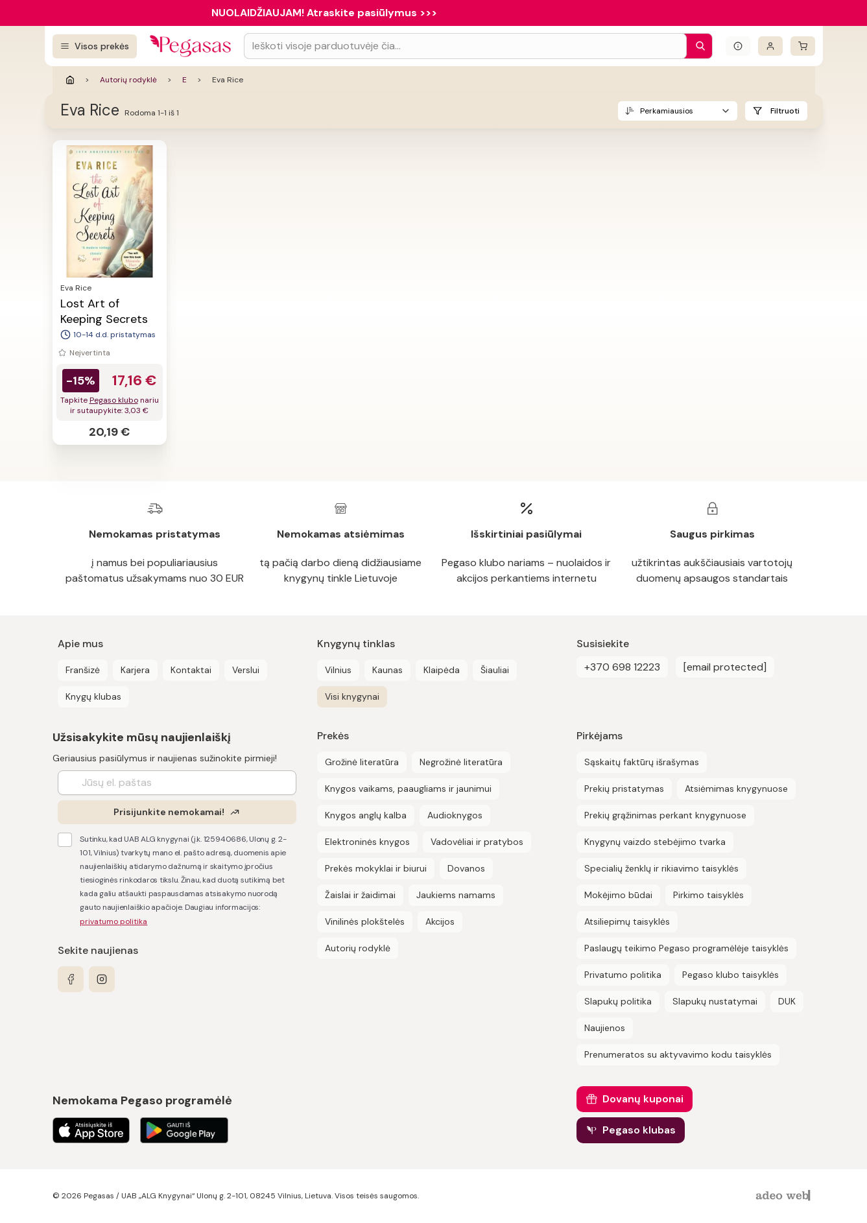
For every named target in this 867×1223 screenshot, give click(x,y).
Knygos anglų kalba (366, 815)
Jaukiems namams (455, 895)
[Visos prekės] (95, 46)
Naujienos (604, 1028)
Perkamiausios (666, 111)
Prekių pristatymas (624, 788)
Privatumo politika (622, 974)
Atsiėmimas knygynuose (736, 788)
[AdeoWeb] (784, 1196)
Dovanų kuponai (642, 1099)
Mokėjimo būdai (618, 895)
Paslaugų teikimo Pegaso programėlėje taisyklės (686, 948)
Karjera (135, 670)
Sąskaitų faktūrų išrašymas (641, 762)
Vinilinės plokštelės (365, 921)
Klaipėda (441, 670)
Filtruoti (785, 111)
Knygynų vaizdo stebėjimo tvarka (655, 842)
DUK (787, 1001)
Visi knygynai (352, 696)
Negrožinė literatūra (461, 762)
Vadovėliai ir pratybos (477, 842)
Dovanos (466, 868)
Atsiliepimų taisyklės (627, 921)
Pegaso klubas (639, 1130)
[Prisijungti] (770, 46)
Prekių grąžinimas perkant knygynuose (665, 815)
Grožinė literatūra (362, 762)
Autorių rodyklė (128, 80)
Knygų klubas (93, 696)
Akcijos (440, 921)
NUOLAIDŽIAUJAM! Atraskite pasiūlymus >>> (324, 12)
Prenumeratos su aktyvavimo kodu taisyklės (678, 1054)
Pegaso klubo (113, 400)
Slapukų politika (618, 1001)
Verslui (245, 670)
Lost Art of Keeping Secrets (104, 311)
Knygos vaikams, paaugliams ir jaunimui (408, 788)
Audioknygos (454, 815)
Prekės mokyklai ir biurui (376, 868)
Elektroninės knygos (367, 842)
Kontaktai (191, 670)
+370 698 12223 (622, 667)
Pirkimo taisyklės (708, 895)
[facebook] (71, 979)
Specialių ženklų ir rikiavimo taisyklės (661, 868)
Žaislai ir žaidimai (360, 895)
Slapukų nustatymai (714, 1001)
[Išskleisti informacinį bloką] (738, 46)
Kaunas (387, 670)
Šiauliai (495, 670)
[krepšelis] (802, 46)
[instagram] (102, 979)
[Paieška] (697, 46)
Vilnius (338, 670)
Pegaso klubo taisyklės (730, 974)
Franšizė (82, 670)
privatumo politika (113, 921)
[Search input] (465, 46)
